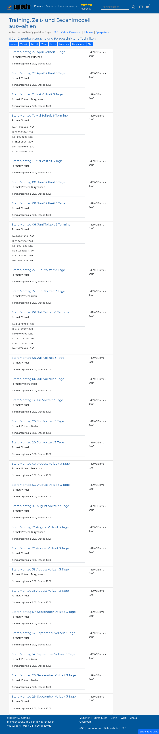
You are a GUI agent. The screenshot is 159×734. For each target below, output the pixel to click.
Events (50, 6)
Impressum (94, 728)
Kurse (38, 6)
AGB (82, 728)
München (64, 44)
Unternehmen (66, 6)
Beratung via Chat (149, 731)
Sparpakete (102, 32)
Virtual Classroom (71, 32)
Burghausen (78, 44)
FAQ (56, 32)
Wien (44, 44)
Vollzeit (24, 44)
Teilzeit (34, 44)
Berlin (53, 44)
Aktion (13, 44)
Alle (90, 44)
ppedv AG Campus (19, 717)
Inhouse (88, 32)
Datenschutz (111, 728)
